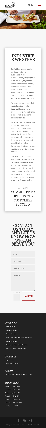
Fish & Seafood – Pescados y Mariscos (19, 337)
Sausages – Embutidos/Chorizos (17, 345)
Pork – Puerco (11, 334)
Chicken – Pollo (11, 330)
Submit (29, 295)
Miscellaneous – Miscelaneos (16, 348)
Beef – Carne (10, 326)
